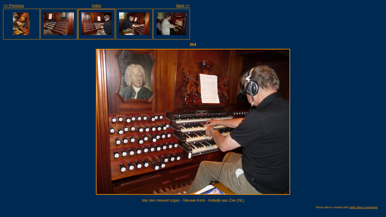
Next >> (183, 5)
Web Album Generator (363, 207)
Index (96, 5)
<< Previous (13, 5)
